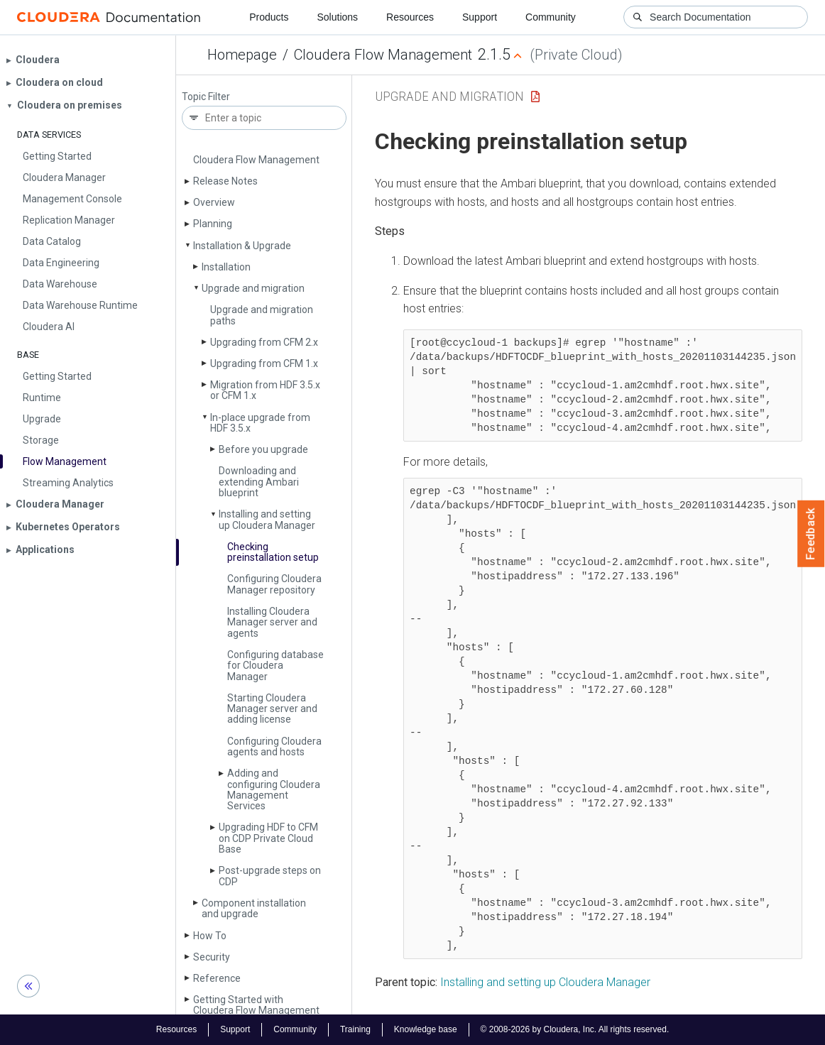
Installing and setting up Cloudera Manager (267, 519)
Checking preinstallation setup (273, 552)
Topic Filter (206, 97)
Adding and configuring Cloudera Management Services (273, 789)
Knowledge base (425, 1029)
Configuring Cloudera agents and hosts (274, 746)
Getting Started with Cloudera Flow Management (256, 1005)
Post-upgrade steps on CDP (270, 876)
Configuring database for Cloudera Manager (275, 665)
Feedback (811, 534)
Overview (214, 202)
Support (479, 17)
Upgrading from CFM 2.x (264, 342)
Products (268, 17)
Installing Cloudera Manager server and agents (272, 622)
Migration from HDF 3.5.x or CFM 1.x (265, 390)
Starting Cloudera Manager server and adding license (272, 709)
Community (550, 17)
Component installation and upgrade (254, 908)
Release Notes (225, 181)
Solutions (337, 17)
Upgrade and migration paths (261, 315)
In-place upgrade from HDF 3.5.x (260, 423)
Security (211, 957)
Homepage (242, 54)
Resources (410, 17)
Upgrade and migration (253, 288)
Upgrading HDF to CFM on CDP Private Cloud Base (268, 838)
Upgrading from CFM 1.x (264, 363)
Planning (212, 223)
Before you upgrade (263, 449)
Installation (226, 267)
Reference (217, 978)
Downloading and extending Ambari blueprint (259, 481)
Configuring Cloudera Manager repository (274, 584)
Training (355, 1029)
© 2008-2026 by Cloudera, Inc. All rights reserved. (575, 1029)
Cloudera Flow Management (383, 54)
